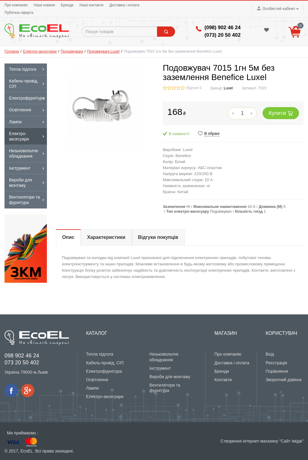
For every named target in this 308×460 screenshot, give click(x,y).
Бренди (67, 5)
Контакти (223, 379)
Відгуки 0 (194, 88)
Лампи (92, 388)
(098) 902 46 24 (223, 27)
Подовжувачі (72, 51)
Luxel (228, 88)
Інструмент (160, 368)
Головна (12, 51)
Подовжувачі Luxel (103, 51)
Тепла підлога (99, 354)
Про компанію (16, 5)
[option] (26, 249)
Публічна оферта (19, 13)
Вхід (270, 354)
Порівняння (277, 371)
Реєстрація (276, 362)
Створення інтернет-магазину (249, 441)
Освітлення (97, 379)
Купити (281, 113)
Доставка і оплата (124, 5)
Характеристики (106, 237)
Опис (68, 237)
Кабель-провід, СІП (105, 362)
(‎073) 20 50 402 (223, 35)
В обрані (211, 133)
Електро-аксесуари (40, 51)
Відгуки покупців (158, 237)
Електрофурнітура (104, 371)
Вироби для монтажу (169, 376)
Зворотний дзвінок (283, 379)
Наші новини (44, 5)
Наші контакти (91, 5)
